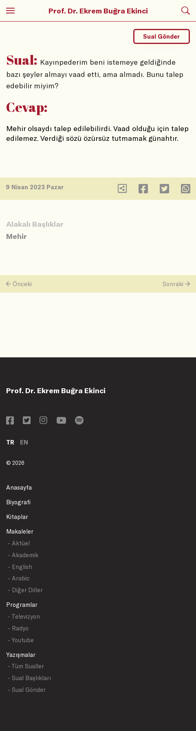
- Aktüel (19, 543)
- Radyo (18, 628)
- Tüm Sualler (26, 666)
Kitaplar (17, 516)
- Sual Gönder (27, 689)
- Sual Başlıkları (29, 677)
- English (20, 566)
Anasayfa (19, 487)
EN (24, 442)
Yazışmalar (20, 654)
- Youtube (21, 640)
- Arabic (19, 578)
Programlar (21, 604)
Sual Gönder (161, 36)
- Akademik (23, 555)
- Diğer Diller (25, 590)
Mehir (16, 236)
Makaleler (19, 531)
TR (10, 442)
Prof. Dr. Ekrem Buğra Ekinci (98, 10)
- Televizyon (24, 616)
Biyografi (18, 502)
